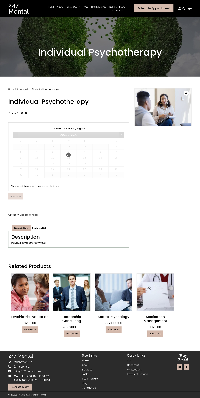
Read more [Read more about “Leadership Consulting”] (72, 333)
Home (11, 89)
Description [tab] (21, 228)
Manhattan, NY (23, 362)
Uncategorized (24, 89)
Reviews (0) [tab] (39, 228)
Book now (15, 196)
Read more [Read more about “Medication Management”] (155, 333)
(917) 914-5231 (22, 366)
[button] (186, 93)
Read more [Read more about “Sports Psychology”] (113, 329)
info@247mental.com (27, 371)
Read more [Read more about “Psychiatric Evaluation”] (30, 329)
